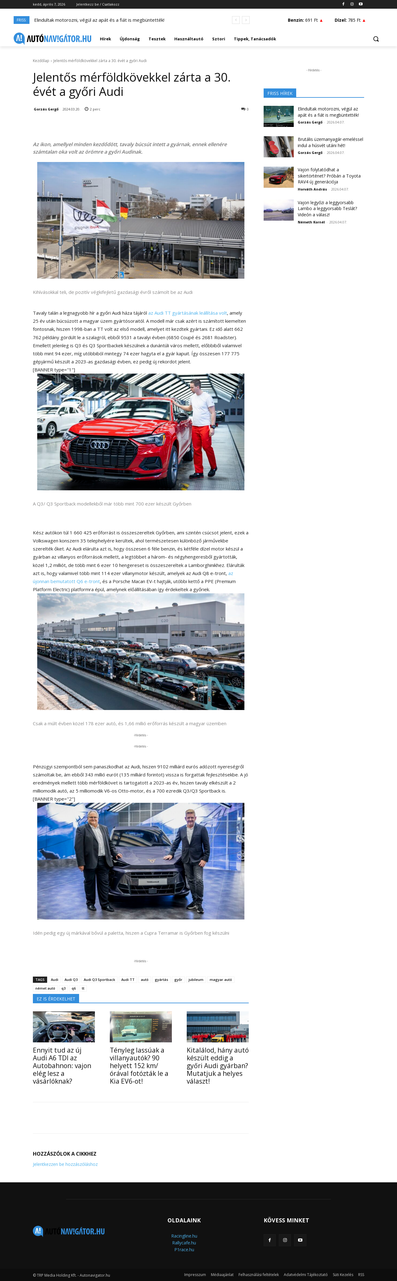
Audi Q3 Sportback (99, 979)
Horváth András (312, 189)
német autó (45, 988)
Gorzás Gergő (46, 109)
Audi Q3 (71, 979)
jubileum (196, 979)
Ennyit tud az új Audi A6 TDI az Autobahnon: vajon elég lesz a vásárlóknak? (62, 1065)
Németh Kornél (311, 222)
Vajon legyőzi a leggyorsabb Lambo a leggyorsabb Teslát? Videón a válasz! (327, 209)
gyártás (161, 979)
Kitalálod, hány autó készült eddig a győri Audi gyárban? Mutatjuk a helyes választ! (218, 1065)
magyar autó (221, 979)
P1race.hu (184, 1249)
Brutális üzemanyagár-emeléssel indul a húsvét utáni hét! (330, 142)
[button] (375, 38)
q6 (74, 988)
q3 (63, 988)
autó (145, 979)
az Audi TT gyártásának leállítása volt (187, 313)
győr (178, 979)
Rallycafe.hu (184, 1243)
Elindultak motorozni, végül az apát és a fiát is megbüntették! (99, 20)
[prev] (236, 20)
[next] (246, 20)
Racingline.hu (184, 1236)
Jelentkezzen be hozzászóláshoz (65, 1164)
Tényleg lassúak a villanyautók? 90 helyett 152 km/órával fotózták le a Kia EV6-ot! (139, 1065)
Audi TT (128, 979)
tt (83, 988)
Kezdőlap (41, 60)
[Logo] (52, 39)
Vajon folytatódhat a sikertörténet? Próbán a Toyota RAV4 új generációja (329, 176)
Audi (54, 979)
